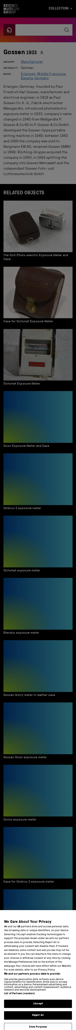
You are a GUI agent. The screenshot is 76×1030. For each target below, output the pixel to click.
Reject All (38, 1018)
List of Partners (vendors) (19, 997)
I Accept (38, 1007)
